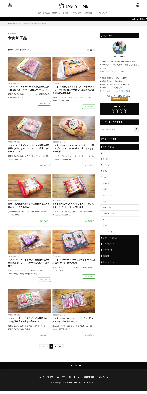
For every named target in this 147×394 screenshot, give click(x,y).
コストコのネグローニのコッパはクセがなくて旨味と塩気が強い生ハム (73, 322)
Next (59, 349)
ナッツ (105, 221)
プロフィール (52, 380)
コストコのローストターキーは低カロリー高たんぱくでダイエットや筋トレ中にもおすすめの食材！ (73, 149)
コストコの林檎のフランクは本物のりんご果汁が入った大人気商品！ (28, 207)
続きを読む (44, 107)
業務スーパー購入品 (60, 13)
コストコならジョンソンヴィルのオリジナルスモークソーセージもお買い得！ (73, 207)
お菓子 (105, 190)
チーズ (105, 159)
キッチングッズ (101, 13)
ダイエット (107, 196)
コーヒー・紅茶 (109, 215)
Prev (43, 349)
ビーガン (106, 203)
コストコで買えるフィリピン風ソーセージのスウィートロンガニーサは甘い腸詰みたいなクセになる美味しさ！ (73, 90)
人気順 (17, 50)
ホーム (40, 380)
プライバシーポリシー (71, 380)
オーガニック (108, 209)
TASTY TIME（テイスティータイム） (81, 385)
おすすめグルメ (109, 246)
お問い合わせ (104, 380)
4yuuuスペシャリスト (121, 91)
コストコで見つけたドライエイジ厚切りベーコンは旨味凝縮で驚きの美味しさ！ (28, 322)
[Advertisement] (119, 289)
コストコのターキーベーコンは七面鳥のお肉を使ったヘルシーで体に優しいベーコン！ (28, 90)
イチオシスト (106, 91)
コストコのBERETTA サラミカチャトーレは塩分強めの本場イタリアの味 (73, 263)
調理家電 (88, 13)
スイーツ (106, 165)
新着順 (10, 50)
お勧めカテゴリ (27, 50)
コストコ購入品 (44, 13)
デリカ (105, 172)
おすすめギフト (77, 13)
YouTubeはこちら (118, 98)
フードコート (108, 234)
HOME (12, 24)
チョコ (105, 228)
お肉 (104, 178)
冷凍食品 (106, 184)
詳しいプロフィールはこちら (112, 71)
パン (104, 153)
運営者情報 (90, 380)
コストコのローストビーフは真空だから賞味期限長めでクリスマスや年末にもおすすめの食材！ (28, 265)
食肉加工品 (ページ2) (39, 23)
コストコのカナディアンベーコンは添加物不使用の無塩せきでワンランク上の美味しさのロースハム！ (28, 149)
